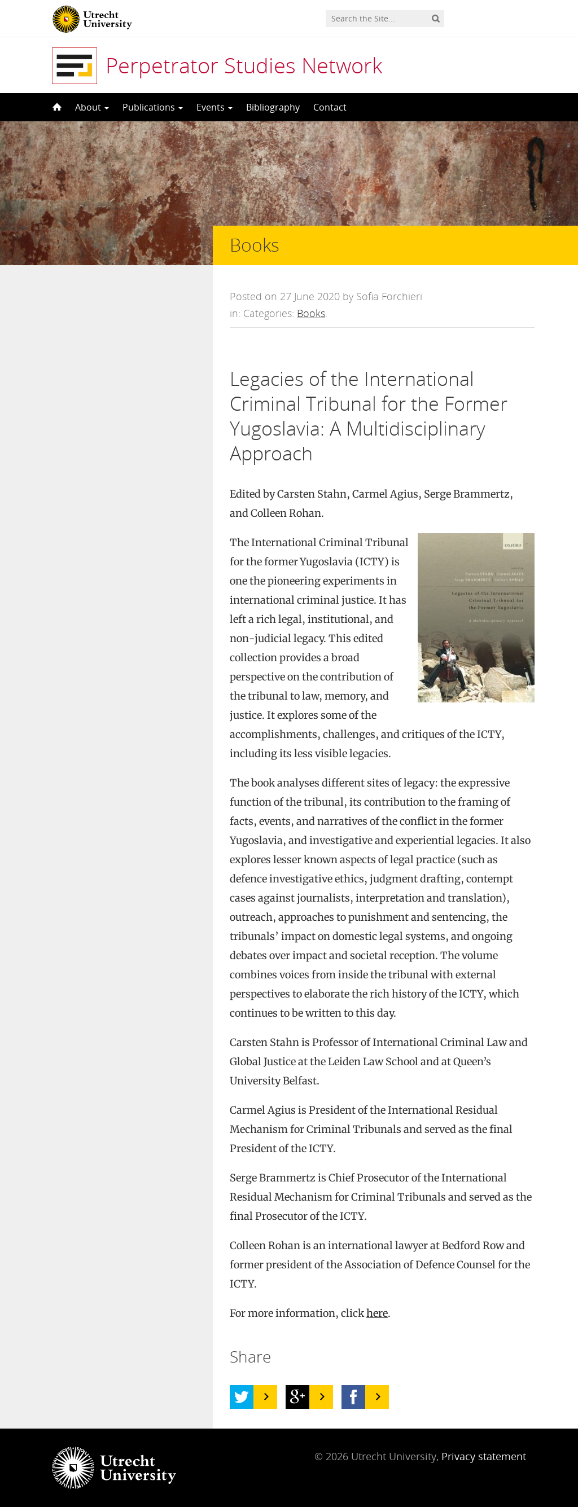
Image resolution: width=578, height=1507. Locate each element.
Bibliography (273, 107)
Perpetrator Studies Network (244, 65)
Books (311, 313)
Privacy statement (483, 1456)
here (377, 1313)
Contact (330, 107)
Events (214, 107)
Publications (152, 107)
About (92, 107)
